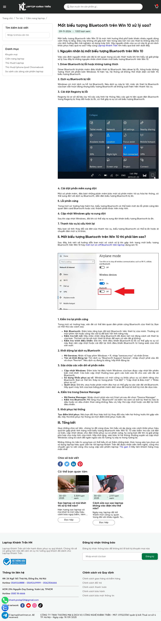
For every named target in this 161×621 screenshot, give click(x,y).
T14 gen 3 (124, 447)
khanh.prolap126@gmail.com (24, 600)
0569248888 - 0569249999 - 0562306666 (34, 583)
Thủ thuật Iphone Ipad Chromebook (24, 67)
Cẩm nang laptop (35, 18)
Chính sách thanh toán (94, 587)
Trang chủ (7, 18)
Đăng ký (150, 556)
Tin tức (19, 18)
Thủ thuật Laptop (14, 63)
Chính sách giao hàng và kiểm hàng (101, 579)
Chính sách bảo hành (93, 591)
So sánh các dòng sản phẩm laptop (24, 71)
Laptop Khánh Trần (108, 46)
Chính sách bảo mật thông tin (98, 596)
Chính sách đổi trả (92, 583)
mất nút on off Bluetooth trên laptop (105, 245)
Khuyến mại (11, 54)
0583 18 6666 (18, 594)
